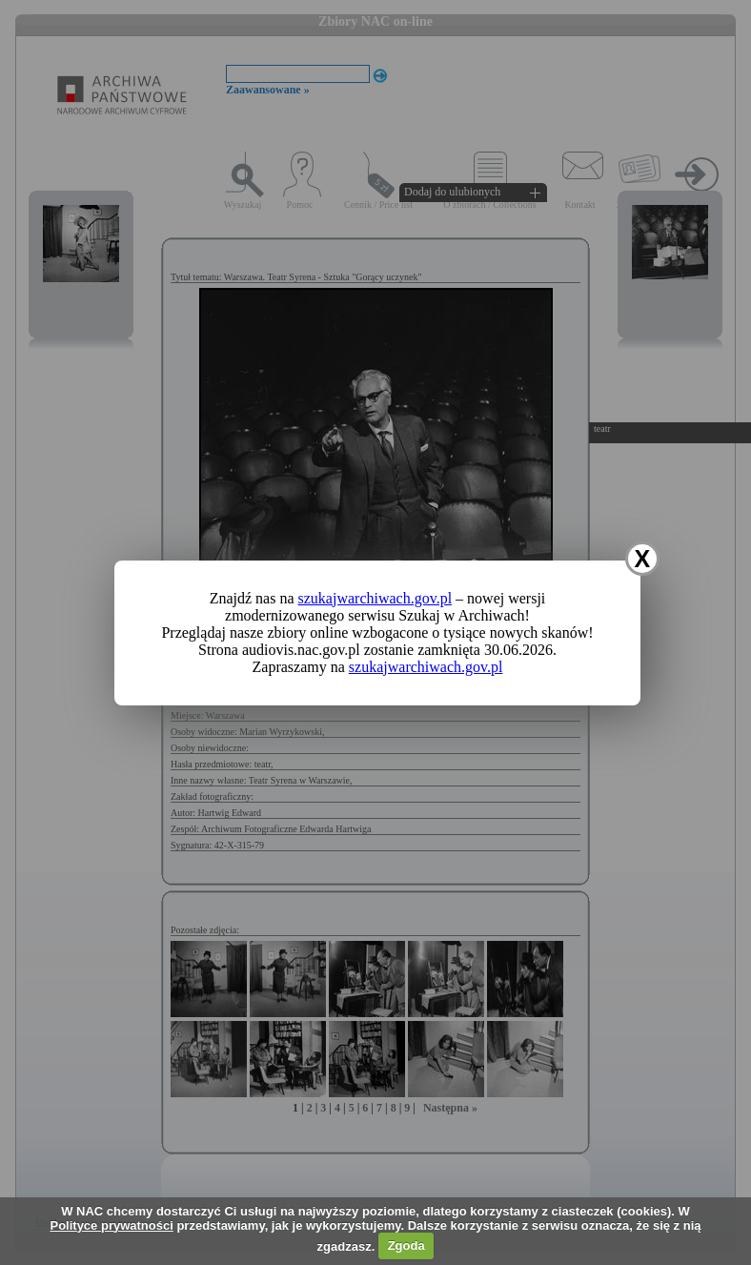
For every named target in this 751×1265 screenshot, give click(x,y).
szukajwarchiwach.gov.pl (375, 598)
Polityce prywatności (111, 1225)
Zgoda (406, 1245)
